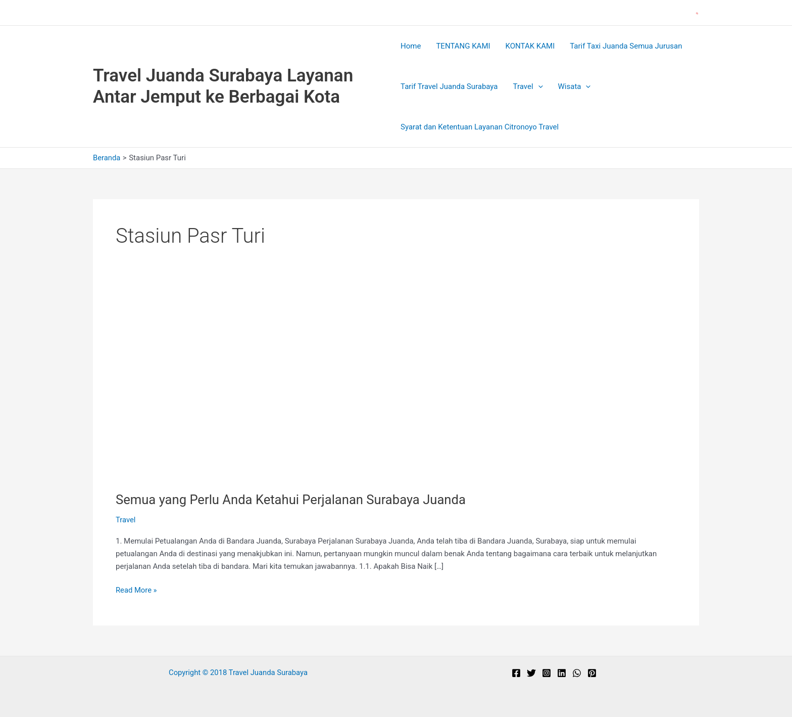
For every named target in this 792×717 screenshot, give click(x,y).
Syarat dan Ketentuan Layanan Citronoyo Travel (480, 126)
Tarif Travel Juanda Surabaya (449, 86)
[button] (698, 13)
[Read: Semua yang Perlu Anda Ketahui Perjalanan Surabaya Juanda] (277, 388)
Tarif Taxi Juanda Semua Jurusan (626, 46)
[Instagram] (546, 673)
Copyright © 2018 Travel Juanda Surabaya (238, 672)
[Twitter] (531, 673)
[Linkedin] (561, 673)
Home (411, 46)
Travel (528, 86)
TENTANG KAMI (463, 46)
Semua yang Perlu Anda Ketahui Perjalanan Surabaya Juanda (293, 499)
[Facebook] (516, 673)
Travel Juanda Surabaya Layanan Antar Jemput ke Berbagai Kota (223, 86)
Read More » (137, 590)
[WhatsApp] (576, 673)
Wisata (574, 86)
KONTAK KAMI (530, 46)
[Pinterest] (592, 673)
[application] (538, 86)
